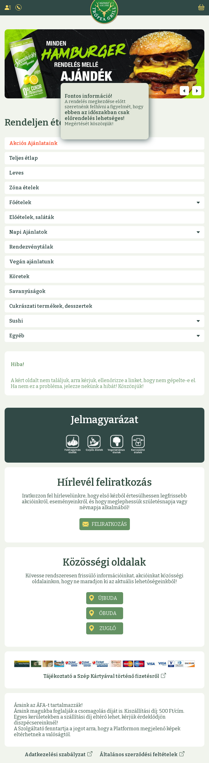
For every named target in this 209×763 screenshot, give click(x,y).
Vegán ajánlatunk (31, 262)
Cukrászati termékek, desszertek (50, 306)
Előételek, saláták (31, 217)
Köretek (19, 276)
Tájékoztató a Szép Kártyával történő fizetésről (104, 676)
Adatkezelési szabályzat (58, 754)
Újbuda (107, 598)
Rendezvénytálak (31, 247)
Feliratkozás (109, 524)
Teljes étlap (23, 158)
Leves (16, 173)
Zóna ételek (24, 188)
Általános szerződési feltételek (141, 754)
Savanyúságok (27, 291)
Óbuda (107, 613)
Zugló (107, 628)
